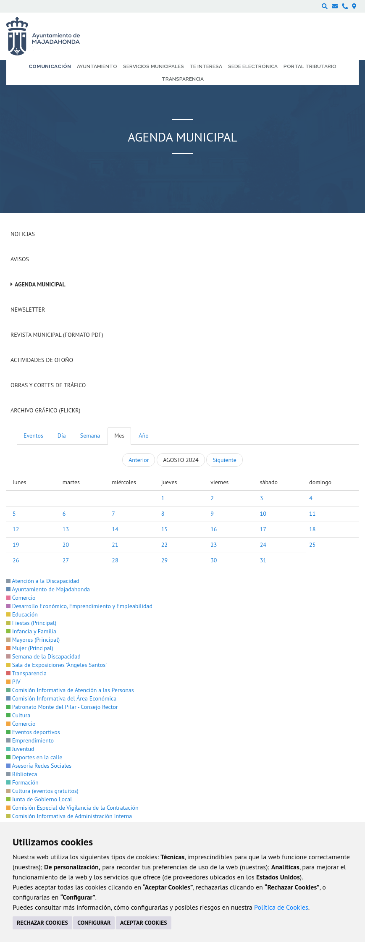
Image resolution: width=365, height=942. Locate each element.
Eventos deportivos (33, 732)
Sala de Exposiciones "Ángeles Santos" (57, 665)
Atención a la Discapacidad (42, 581)
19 (16, 544)
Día (62, 435)
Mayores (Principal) (33, 639)
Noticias (23, 234)
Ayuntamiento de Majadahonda (48, 589)
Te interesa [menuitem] (205, 66)
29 (164, 560)
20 (66, 544)
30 (213, 560)
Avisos (20, 259)
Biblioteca (21, 774)
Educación (22, 614)
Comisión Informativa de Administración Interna (69, 816)
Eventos (33, 435)
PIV (13, 681)
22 (164, 544)
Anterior (139, 460)
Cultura (18, 715)
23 (213, 544)
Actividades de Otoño (42, 360)
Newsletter (28, 309)
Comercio (21, 597)
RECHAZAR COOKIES (42, 922)
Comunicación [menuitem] (50, 66)
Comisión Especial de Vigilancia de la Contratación (72, 807)
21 (115, 544)
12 (16, 529)
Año (143, 435)
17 (263, 529)
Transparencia (26, 673)
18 (312, 529)
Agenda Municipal (40, 284)
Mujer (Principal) (29, 648)
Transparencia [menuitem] (183, 79)
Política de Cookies (281, 907)
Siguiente (224, 460)
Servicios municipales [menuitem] (153, 66)
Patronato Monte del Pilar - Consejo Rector (62, 707)
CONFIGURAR (93, 922)
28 (115, 560)
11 (312, 513)
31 (263, 560)
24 (263, 544)
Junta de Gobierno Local (39, 799)
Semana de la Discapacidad (43, 656)
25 (312, 544)
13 (66, 529)
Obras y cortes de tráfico (48, 385)
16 (213, 529)
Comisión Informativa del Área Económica (61, 698)
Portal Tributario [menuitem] (310, 66)
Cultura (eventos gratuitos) (42, 791)
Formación (22, 782)
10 (263, 513)
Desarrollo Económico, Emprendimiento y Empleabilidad (79, 606)
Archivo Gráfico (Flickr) (46, 410)
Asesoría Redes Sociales (38, 765)
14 (115, 529)
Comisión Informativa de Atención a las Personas (70, 690)
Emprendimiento (30, 740)
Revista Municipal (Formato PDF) (57, 334)
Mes (119, 435)
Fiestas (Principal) (31, 623)
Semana (90, 435)
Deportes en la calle (34, 757)
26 (16, 560)
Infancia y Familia (31, 631)
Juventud (20, 749)
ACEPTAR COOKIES (143, 922)
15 (164, 529)
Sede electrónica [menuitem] (253, 66)
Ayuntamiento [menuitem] (97, 66)
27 (66, 560)
